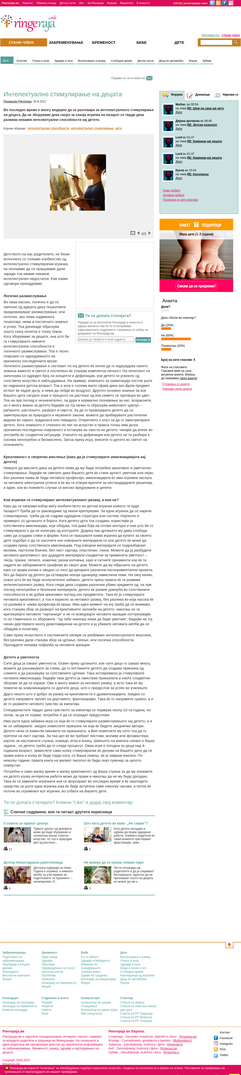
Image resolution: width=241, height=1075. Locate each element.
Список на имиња (132, 1002)
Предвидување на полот (58, 968)
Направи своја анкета (177, 389)
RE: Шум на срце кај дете (205, 108)
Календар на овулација (18, 1002)
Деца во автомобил (171, 60)
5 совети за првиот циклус (26, 823)
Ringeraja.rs (171, 1052)
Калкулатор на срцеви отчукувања (96, 1004)
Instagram (226, 1044)
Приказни (48, 979)
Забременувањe (66, 42)
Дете (6, 60)
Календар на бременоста (59, 983)
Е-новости (143, 2)
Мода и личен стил (133, 968)
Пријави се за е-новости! (128, 78)
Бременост (103, 42)
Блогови (22, 60)
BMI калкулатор (91, 1013)
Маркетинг (126, 2)
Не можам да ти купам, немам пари (114, 862)
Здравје (47, 960)
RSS (223, 1049)
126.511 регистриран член (190, 3)
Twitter (224, 1055)
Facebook (226, 1038)
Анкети (46, 1010)
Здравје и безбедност (95, 960)
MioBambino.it (182, 1040)
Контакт (225, 1032)
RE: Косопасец (197, 174)
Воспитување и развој (92, 60)
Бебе (141, 42)
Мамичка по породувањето (91, 966)
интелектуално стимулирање (92, 128)
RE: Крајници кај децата (204, 141)
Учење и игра (40, 60)
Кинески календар (14, 1010)
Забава (207, 60)
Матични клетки (52, 971)
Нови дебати (171, 190)
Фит (81, 2)
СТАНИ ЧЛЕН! (231, 35)
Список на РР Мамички (136, 1017)
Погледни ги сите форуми (180, 200)
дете (118, 128)
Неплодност (10, 971)
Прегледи (48, 964)
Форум (193, 60)
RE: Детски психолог (202, 125)
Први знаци (49, 957)
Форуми (112, 2)
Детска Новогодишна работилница (33, 862)
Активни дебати (173, 195)
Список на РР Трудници (136, 1013)
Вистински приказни (16, 975)
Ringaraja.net (188, 1036)
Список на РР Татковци (136, 1021)
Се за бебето (90, 957)
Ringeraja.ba (168, 1048)
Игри (45, 1013)
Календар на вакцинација (98, 979)
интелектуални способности (48, 128)
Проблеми (49, 975)
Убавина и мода (46, 2)
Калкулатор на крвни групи (99, 1010)
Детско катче (68, 2)
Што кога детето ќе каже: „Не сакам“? (116, 823)
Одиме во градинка (94, 975)
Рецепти (27, 2)
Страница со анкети (176, 384)
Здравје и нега (63, 60)
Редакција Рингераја (18, 101)
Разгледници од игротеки (137, 975)
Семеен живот (91, 971)
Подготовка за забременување (13, 958)
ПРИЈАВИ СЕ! (210, 35)
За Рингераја (95, 2)
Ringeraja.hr (175, 1044)
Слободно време (121, 60)
